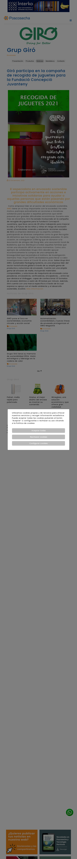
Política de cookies (25, 423)
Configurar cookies (38, 443)
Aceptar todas (38, 430)
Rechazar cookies (38, 437)
